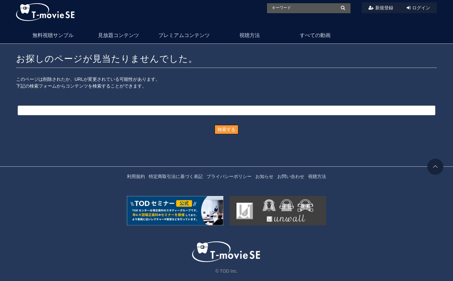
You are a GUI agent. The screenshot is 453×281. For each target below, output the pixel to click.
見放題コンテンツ (118, 35)
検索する (226, 129)
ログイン (421, 7)
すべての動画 (315, 35)
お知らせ (264, 176)
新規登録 (384, 7)
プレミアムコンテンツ (184, 35)
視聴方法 (249, 35)
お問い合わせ (290, 176)
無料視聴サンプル (53, 35)
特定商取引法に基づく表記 (176, 176)
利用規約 (136, 176)
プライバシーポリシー (229, 176)
